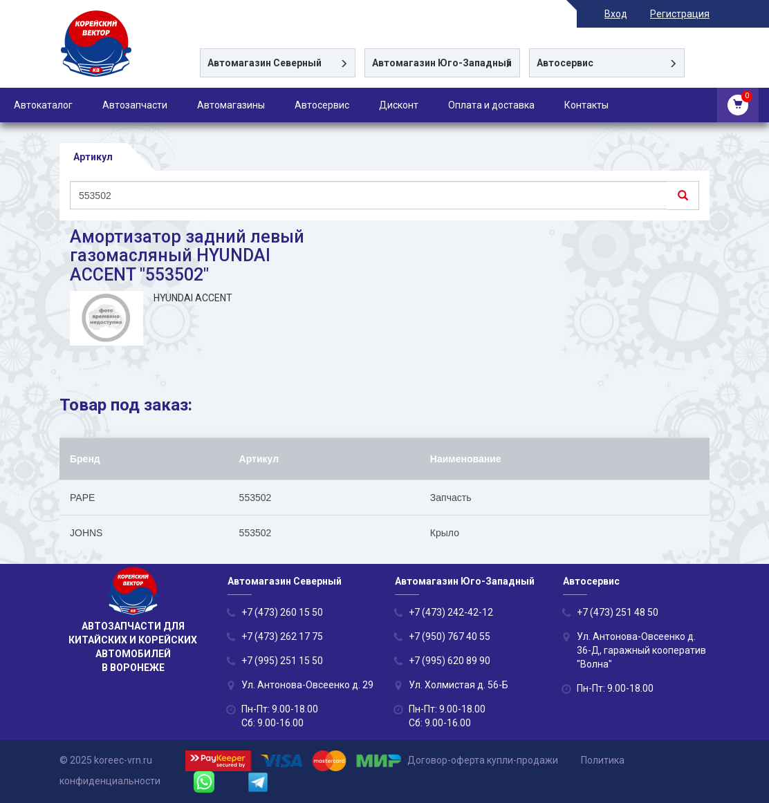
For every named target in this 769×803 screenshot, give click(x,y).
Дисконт (398, 105)
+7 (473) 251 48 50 (617, 612)
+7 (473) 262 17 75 (282, 636)
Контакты (586, 105)
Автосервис (322, 105)
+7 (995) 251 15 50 (282, 660)
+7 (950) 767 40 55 (449, 636)
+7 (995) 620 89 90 (449, 660)
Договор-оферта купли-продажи (482, 760)
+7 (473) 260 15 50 (282, 612)
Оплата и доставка (491, 105)
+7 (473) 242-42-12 (451, 612)
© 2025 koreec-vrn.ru (105, 760)
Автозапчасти (134, 105)
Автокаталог (43, 105)
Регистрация (680, 13)
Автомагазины (231, 105)
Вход (615, 13)
